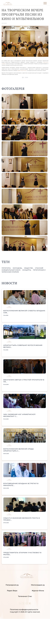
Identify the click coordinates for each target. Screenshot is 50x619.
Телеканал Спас (25, 596)
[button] (24, 101)
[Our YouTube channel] (27, 604)
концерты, (27, 270)
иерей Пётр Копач (22, 70)
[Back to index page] (7, 5)
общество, (29, 268)
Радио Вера (12, 591)
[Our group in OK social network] (30, 604)
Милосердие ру (38, 585)
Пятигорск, (6, 268)
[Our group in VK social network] (20, 604)
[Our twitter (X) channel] (23, 604)
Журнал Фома (38, 591)
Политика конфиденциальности (24, 609)
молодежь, (18, 268)
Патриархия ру (12, 585)
